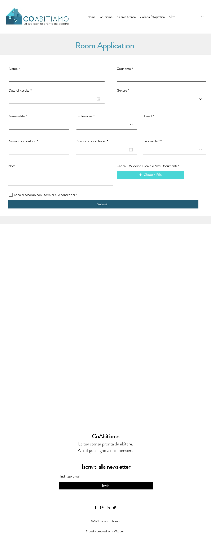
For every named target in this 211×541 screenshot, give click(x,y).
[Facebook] (95, 507)
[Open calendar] (98, 99)
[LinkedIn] (108, 507)
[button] (150, 175)
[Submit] (103, 204)
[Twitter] (114, 507)
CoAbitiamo (105, 436)
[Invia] (106, 485)
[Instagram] (102, 507)
